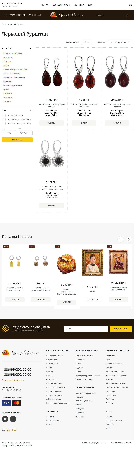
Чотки (6, 65)
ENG (34, 15)
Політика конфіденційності (94, 443)
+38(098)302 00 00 (16, 374)
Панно (49, 368)
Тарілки (109, 368)
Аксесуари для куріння (116, 376)
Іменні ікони (51, 360)
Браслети (7, 57)
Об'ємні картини (53, 399)
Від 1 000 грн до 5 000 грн (19, 119)
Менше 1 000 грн (15, 115)
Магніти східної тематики (117, 387)
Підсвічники (111, 395)
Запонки (7, 102)
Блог (90, 5)
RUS (39, 15)
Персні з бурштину (11, 73)
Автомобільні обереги (115, 383)
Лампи (49, 425)
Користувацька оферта (121, 443)
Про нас (45, 5)
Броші (6, 89)
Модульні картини (54, 395)
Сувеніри (50, 417)
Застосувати (17, 140)
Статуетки (110, 356)
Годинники (110, 391)
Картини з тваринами (55, 387)
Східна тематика (53, 391)
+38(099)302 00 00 (10, 4)
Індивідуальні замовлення (57, 403)
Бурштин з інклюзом (115, 372)
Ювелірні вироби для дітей (15, 69)
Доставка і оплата (61, 5)
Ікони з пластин (53, 421)
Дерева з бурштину (114, 364)
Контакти (79, 5)
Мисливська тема (54, 383)
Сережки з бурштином (14, 77)
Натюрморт (51, 379)
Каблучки (7, 93)
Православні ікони (54, 356)
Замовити (92, 300)
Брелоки (109, 379)
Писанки (109, 403)
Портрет (50, 372)
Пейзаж (49, 376)
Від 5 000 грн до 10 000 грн (19, 123)
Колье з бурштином (12, 85)
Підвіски (7, 61)
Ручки (108, 360)
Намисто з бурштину (12, 53)
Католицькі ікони (53, 364)
